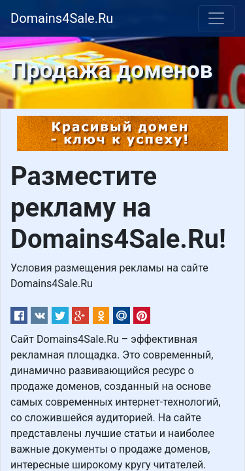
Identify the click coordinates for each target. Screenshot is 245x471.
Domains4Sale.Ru (61, 18)
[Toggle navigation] (216, 18)
